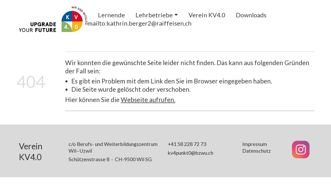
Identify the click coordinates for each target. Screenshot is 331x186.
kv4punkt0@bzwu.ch (190, 153)
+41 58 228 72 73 (187, 144)
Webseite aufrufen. (148, 99)
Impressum (254, 144)
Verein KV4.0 (207, 15)
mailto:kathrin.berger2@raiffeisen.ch (139, 23)
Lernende (111, 15)
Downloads (251, 15)
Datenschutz (256, 151)
